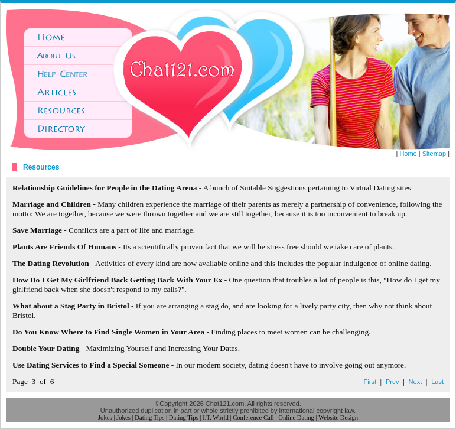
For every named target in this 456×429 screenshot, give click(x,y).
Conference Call (253, 417)
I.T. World (215, 417)
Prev (392, 381)
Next (415, 381)
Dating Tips (149, 417)
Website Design (338, 417)
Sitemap (434, 153)
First (370, 381)
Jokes (105, 417)
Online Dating (296, 417)
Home (407, 153)
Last (437, 381)
